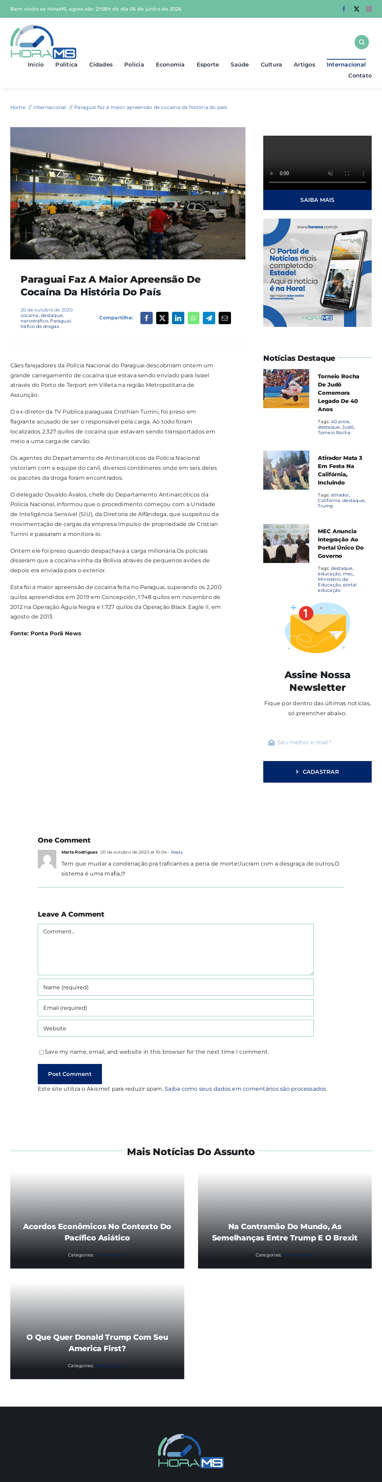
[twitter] (356, 9)
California (329, 500)
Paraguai (60, 320)
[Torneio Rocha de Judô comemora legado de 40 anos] (286, 373)
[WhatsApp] (193, 318)
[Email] (225, 318)
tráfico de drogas (40, 326)
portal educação (337, 587)
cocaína (30, 315)
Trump (325, 506)
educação (329, 573)
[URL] (176, 1028)
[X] (162, 318)
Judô (348, 427)
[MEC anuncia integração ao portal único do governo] (286, 528)
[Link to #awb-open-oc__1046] (362, 42)
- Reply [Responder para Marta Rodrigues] (175, 852)
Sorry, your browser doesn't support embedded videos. (317, 163)
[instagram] (369, 9)
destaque (52, 315)
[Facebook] (146, 318)
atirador (340, 495)
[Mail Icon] (191, 1436)
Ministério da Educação (333, 581)
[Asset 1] (43, 27)
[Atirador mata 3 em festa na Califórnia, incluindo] (286, 455)
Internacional (110, 1255)
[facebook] (344, 9)
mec (348, 573)
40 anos (340, 421)
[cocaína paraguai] (127, 129)
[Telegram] (209, 318)
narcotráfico (34, 320)
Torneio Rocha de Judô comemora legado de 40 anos (338, 393)
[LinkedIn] (178, 318)
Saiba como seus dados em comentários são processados (245, 1089)
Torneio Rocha (334, 432)
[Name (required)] (176, 987)
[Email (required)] (176, 1007)
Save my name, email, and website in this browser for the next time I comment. (157, 1052)
